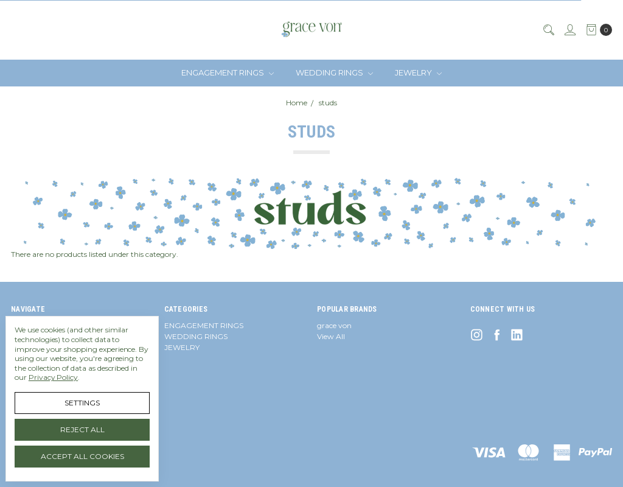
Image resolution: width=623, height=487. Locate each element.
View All (331, 336)
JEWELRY (418, 72)
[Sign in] (569, 30)
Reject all (82, 429)
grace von (334, 325)
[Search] (548, 30)
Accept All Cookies (82, 456)
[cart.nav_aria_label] (596, 29)
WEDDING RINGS (334, 72)
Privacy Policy (53, 377)
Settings (82, 402)
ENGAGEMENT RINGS (227, 72)
